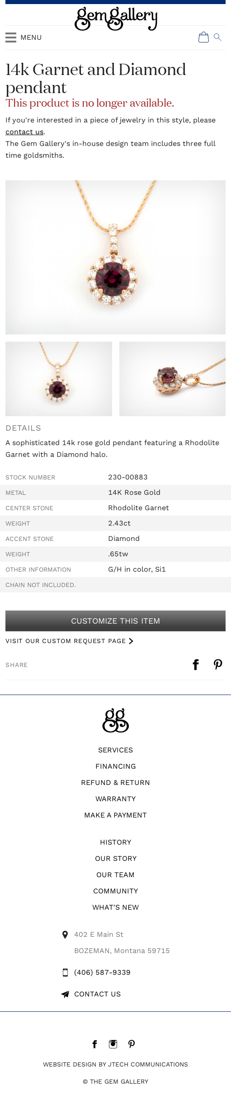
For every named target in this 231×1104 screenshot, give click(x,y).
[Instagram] (115, 1043)
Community (115, 891)
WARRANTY (115, 798)
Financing (115, 766)
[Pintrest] (134, 1043)
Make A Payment (115, 815)
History (115, 842)
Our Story (116, 858)
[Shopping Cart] (203, 37)
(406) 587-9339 (102, 972)
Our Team (115, 874)
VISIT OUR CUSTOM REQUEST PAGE (65, 640)
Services (115, 750)
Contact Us (97, 994)
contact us (24, 131)
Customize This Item (115, 621)
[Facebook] (97, 1043)
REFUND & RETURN (115, 782)
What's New (115, 907)
